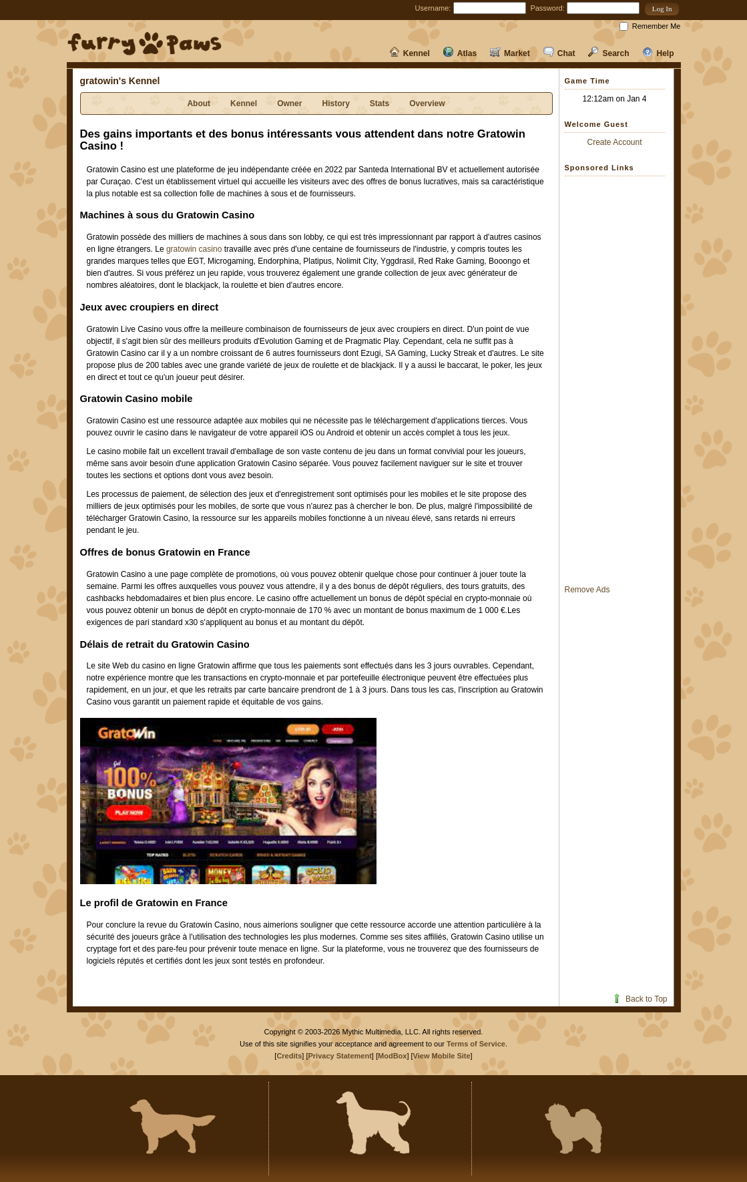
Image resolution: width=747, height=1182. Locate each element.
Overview (427, 103)
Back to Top (639, 999)
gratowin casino (194, 249)
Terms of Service (476, 1044)
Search (608, 53)
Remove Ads (587, 589)
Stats (379, 103)
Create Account (614, 142)
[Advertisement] (618, 380)
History (335, 103)
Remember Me (656, 26)
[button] (662, 9)
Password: (547, 8)
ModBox (392, 1056)
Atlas (460, 53)
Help (658, 53)
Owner (289, 103)
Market (510, 53)
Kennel (409, 53)
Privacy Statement (339, 1056)
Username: (433, 8)
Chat (559, 53)
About (198, 103)
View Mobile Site (442, 1056)
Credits (289, 1056)
